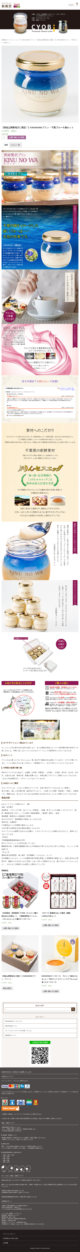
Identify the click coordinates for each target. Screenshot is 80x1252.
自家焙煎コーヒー (10, 1035)
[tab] (6, 145)
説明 (6, 145)
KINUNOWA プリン (28, 40)
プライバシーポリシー (9, 1234)
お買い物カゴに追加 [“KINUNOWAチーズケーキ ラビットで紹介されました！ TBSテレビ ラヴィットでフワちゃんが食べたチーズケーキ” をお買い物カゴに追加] (50, 991)
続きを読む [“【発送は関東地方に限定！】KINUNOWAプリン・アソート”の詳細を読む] (7, 988)
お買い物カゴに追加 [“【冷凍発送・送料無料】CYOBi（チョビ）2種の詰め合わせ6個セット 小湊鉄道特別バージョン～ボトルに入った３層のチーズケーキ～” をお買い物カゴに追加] (10, 928)
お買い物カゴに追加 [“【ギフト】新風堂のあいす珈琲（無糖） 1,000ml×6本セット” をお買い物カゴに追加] (50, 925)
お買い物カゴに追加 (16, 137)
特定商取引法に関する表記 (10, 1238)
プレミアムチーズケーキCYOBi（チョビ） (19, 1030)
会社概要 (5, 1243)
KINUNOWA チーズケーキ (13, 1021)
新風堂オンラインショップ (11, 40)
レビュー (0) (15, 145)
